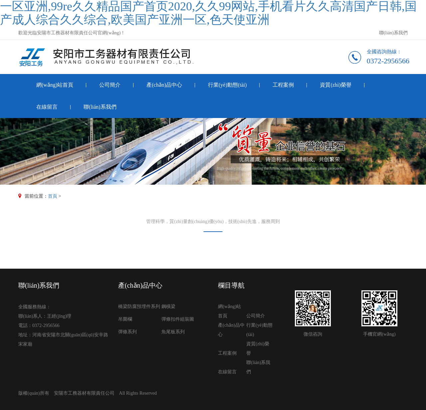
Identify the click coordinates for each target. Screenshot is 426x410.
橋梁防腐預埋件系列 (139, 306)
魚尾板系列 (173, 331)
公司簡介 (109, 85)
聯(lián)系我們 (393, 32)
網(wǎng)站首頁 (54, 85)
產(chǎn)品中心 (164, 85)
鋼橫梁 (168, 306)
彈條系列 (127, 331)
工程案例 (283, 85)
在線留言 (47, 107)
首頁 (52, 196)
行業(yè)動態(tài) (227, 85)
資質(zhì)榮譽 (335, 85)
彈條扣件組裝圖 (177, 319)
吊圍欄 (125, 319)
